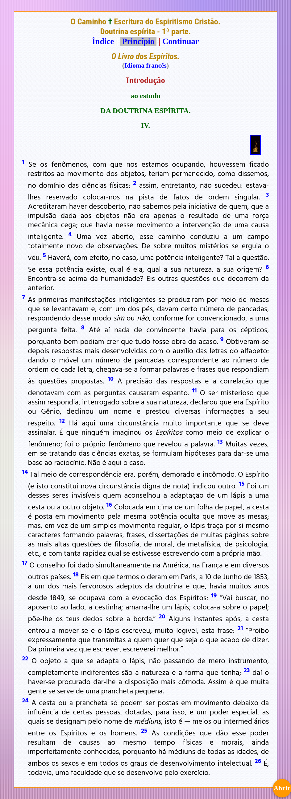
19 (214, 595)
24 (25, 700)
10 (111, 378)
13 (219, 441)
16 (109, 504)
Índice (103, 41)
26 (258, 760)
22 (25, 658)
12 (62, 420)
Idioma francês (145, 65)
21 (240, 627)
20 (162, 616)
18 (76, 574)
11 (194, 390)
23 (247, 669)
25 (144, 730)
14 (25, 471)
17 (24, 562)
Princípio (138, 41)
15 (242, 483)
